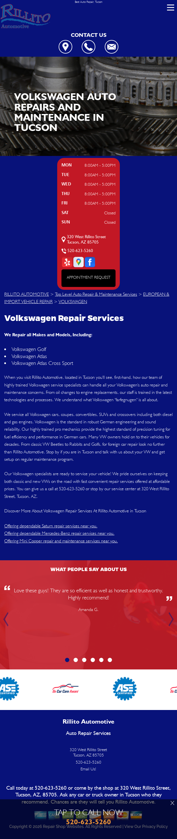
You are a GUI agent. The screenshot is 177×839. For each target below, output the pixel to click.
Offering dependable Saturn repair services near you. (50, 526)
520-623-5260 (80, 251)
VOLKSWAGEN (73, 301)
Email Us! (88, 769)
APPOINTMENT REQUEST (88, 277)
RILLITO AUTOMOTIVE (26, 294)
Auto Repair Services (88, 733)
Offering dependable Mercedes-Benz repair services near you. (59, 533)
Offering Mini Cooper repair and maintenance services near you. (61, 541)
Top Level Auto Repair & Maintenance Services (96, 294)
